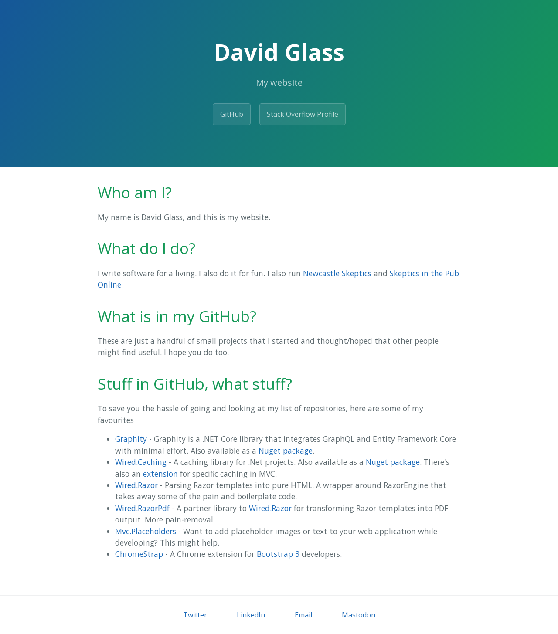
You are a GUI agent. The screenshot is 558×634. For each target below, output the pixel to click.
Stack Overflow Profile (302, 114)
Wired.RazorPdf (142, 508)
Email (303, 615)
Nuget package (286, 450)
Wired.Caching (141, 462)
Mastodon (358, 615)
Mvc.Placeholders (145, 531)
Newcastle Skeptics (337, 273)
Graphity (131, 439)
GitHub (231, 114)
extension (160, 473)
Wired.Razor (136, 485)
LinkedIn (251, 615)
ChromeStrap (139, 554)
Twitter (195, 615)
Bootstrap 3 (278, 554)
